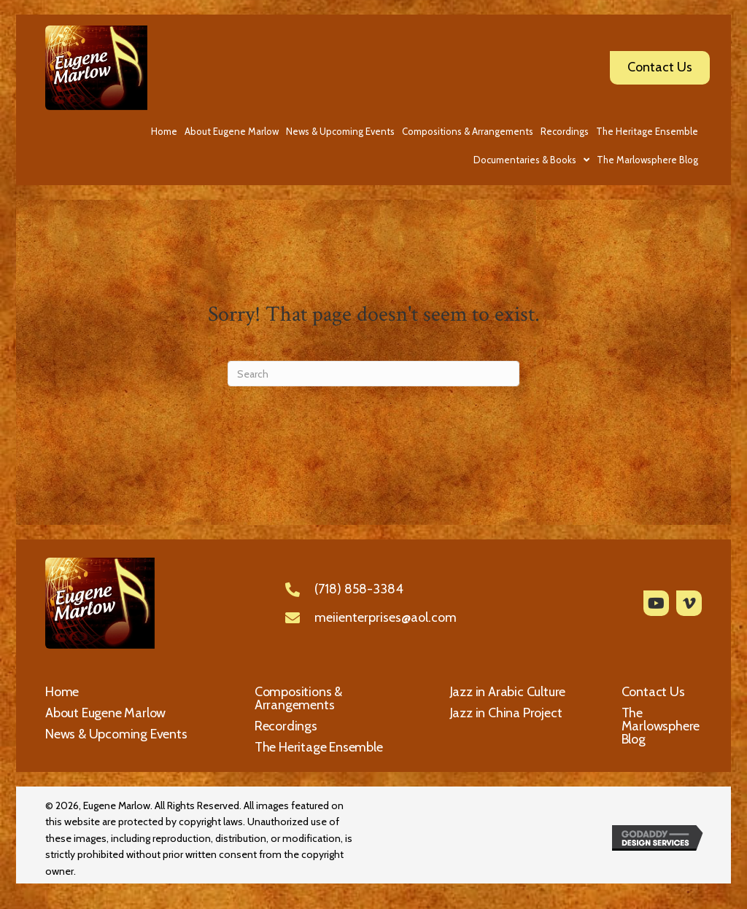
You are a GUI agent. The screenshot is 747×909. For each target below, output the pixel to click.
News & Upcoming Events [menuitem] (116, 734)
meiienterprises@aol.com (385, 617)
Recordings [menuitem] (286, 726)
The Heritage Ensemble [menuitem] (319, 747)
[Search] (373, 373)
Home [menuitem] (62, 692)
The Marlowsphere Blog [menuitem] (661, 726)
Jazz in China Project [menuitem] (506, 713)
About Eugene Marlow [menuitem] (105, 713)
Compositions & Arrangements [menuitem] (298, 698)
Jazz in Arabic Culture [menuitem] (508, 692)
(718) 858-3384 (358, 589)
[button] (656, 603)
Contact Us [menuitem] (653, 692)
